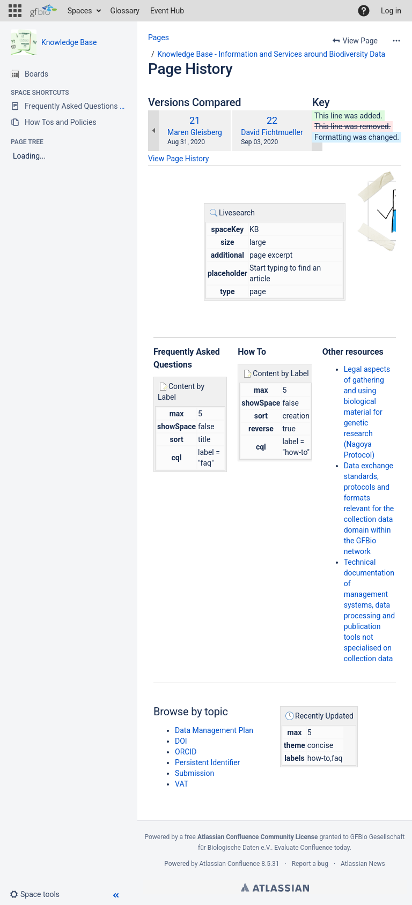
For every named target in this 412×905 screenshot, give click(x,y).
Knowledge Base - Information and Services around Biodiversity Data (271, 54)
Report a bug (310, 863)
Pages (158, 37)
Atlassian (275, 887)
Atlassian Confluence (229, 863)
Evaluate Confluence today (311, 847)
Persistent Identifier (207, 762)
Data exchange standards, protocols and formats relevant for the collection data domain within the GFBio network (369, 508)
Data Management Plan (214, 730)
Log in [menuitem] (391, 10)
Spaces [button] (80, 10)
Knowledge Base (69, 42)
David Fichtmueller (272, 132)
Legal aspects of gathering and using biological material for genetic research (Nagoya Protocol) (367, 412)
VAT (181, 784)
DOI (181, 741)
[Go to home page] (43, 10)
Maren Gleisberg (194, 132)
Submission (194, 773)
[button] (15, 10)
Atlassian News (363, 863)
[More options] (396, 41)
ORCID (185, 751)
